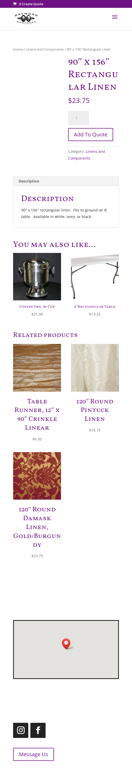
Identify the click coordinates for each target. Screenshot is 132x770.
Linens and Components (45, 49)
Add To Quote (90, 134)
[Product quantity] (78, 118)
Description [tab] (29, 181)
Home (18, 49)
